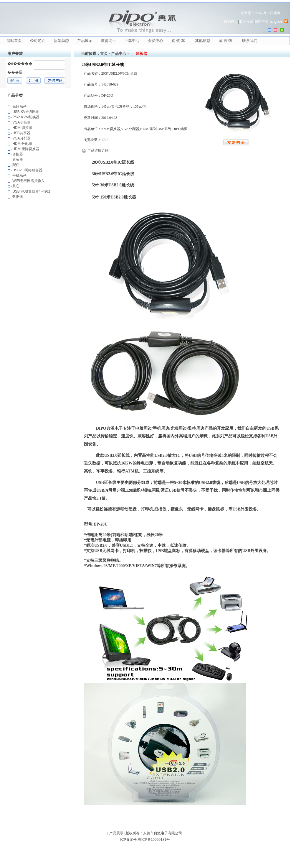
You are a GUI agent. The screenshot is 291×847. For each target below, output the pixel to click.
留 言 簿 (225, 40)
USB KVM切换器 (26, 112)
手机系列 (19, 175)
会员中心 (155, 40)
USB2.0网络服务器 (27, 170)
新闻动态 (61, 40)
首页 (104, 53)
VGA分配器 (22, 138)
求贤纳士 (108, 40)
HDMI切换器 (22, 128)
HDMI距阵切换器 (26, 149)
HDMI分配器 (22, 144)
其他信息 (202, 40)
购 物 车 (178, 40)
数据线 (18, 197)
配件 (16, 165)
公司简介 (37, 40)
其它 (16, 186)
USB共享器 (21, 133)
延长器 (18, 159)
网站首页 (14, 40)
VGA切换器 (22, 122)
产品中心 (118, 53)
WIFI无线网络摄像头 (29, 181)
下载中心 (132, 40)
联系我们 (249, 40)
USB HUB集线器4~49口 (31, 191)
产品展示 (84, 40)
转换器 (18, 154)
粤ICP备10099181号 (154, 840)
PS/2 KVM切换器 (26, 117)
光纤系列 (19, 106)
